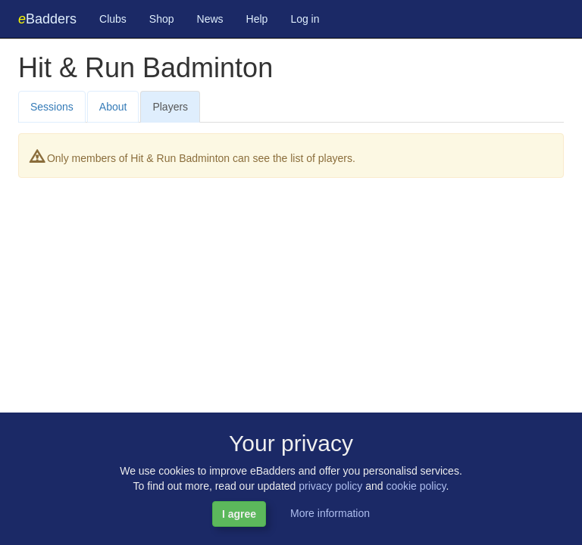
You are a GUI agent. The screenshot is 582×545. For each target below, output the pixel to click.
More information (330, 513)
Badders (47, 18)
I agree (239, 514)
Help (257, 19)
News (210, 19)
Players (170, 107)
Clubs (113, 19)
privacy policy (330, 486)
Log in (304, 19)
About (113, 107)
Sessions (52, 107)
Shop (161, 19)
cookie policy (416, 486)
